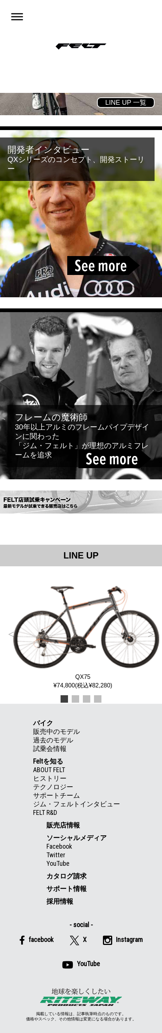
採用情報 (59, 901)
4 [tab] (97, 699)
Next (150, 632)
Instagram (123, 940)
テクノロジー (53, 787)
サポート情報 (66, 889)
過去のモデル (53, 740)
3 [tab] (86, 699)
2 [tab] (75, 699)
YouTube (57, 863)
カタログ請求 (66, 876)
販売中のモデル (56, 731)
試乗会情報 (50, 748)
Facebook (59, 846)
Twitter (55, 855)
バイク (43, 723)
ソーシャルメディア (76, 838)
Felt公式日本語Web (81, 46)
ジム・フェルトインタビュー (76, 804)
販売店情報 (63, 825)
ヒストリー (50, 778)
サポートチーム (56, 795)
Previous (11, 632)
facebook (36, 940)
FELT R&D (45, 812)
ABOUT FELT (49, 770)
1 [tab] (64, 699)
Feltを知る (48, 761)
